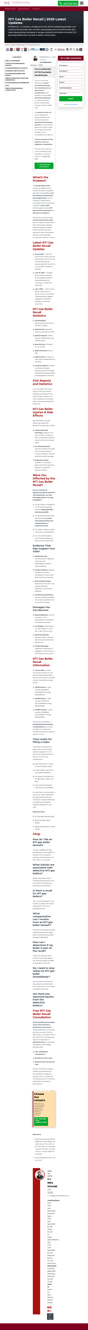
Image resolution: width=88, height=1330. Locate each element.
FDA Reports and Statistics (15, 71)
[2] (41, 288)
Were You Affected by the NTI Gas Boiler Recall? (17, 79)
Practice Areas (10, 9)
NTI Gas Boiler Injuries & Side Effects (15, 74)
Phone (62, 82)
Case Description (65, 88)
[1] (49, 215)
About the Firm (23, 9)
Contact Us (36, 9)
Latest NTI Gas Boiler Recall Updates (15, 64)
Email (62, 77)
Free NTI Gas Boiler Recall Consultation (14, 89)
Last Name (63, 71)
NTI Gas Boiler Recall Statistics (17, 68)
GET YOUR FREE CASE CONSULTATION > (43, 1124)
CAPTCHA (62, 93)
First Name (64, 65)
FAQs (7, 85)
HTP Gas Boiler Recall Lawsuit (44, 819)
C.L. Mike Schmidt (52, 1186)
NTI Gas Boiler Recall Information (17, 83)
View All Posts (50, 1320)
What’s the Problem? (13, 61)
